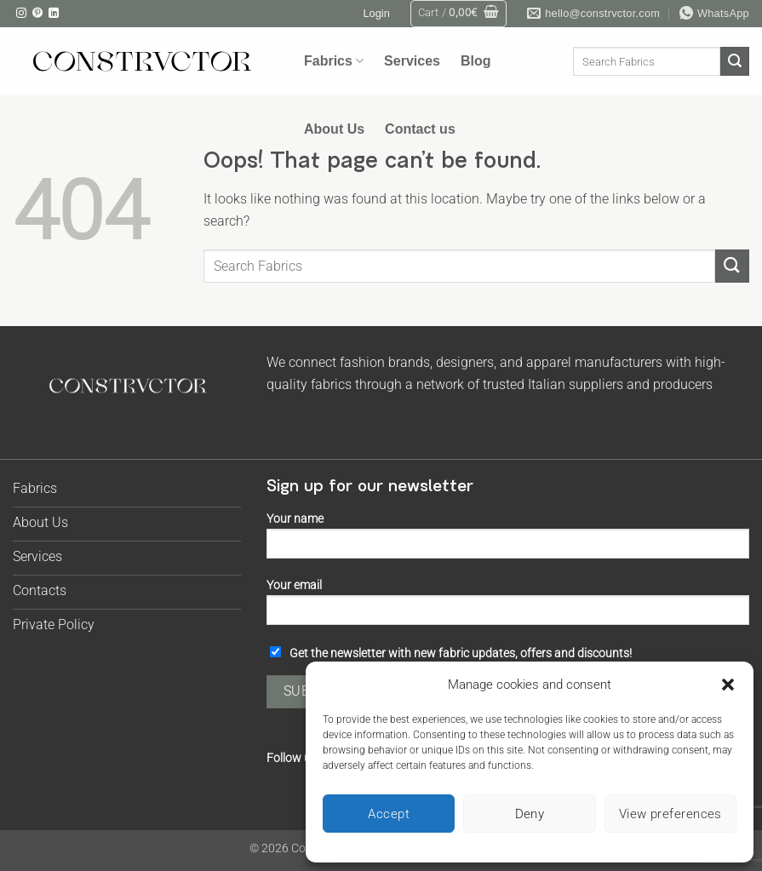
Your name (507, 541)
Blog (476, 61)
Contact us (420, 129)
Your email (507, 607)
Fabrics (334, 61)
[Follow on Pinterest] (37, 14)
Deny (530, 814)
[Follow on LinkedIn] (54, 14)
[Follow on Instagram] (21, 14)
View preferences (670, 814)
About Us (334, 129)
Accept (389, 814)
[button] (727, 684)
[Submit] (734, 61)
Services (412, 61)
